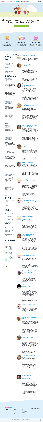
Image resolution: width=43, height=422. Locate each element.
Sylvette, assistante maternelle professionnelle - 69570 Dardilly (29, 377)
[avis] (8, 409)
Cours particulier (11, 263)
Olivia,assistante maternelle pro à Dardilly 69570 (9, 79)
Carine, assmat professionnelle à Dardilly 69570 (28, 85)
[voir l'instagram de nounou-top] (38, 408)
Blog (23, 409)
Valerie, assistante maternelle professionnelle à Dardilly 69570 (29, 255)
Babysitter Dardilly (8, 216)
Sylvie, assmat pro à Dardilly (29, 304)
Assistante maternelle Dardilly (9, 214)
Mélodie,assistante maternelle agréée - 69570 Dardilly (8, 102)
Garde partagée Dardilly (9, 219)
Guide (23, 408)
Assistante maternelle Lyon (9, 61)
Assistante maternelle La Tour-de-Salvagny (9, 228)
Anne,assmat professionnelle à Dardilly (9, 152)
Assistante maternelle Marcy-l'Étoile (9, 231)
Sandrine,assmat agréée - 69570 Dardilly (10, 175)
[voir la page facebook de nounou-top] (35, 408)
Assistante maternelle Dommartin (9, 237)
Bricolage (10, 249)
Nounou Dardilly (8, 212)
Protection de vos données (19, 419)
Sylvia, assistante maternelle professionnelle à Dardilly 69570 (29, 105)
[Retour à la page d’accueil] (5, 1)
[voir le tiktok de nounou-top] (32, 408)
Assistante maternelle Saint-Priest (9, 72)
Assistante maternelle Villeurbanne (9, 64)
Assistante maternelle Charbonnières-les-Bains (9, 226)
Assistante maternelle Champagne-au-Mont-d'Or (9, 234)
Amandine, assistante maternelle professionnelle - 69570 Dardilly (29, 218)
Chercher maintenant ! (21, 26)
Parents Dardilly (8, 217)
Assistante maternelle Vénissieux (9, 67)
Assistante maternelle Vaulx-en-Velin (9, 69)
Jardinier (10, 246)
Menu (39, 1)
